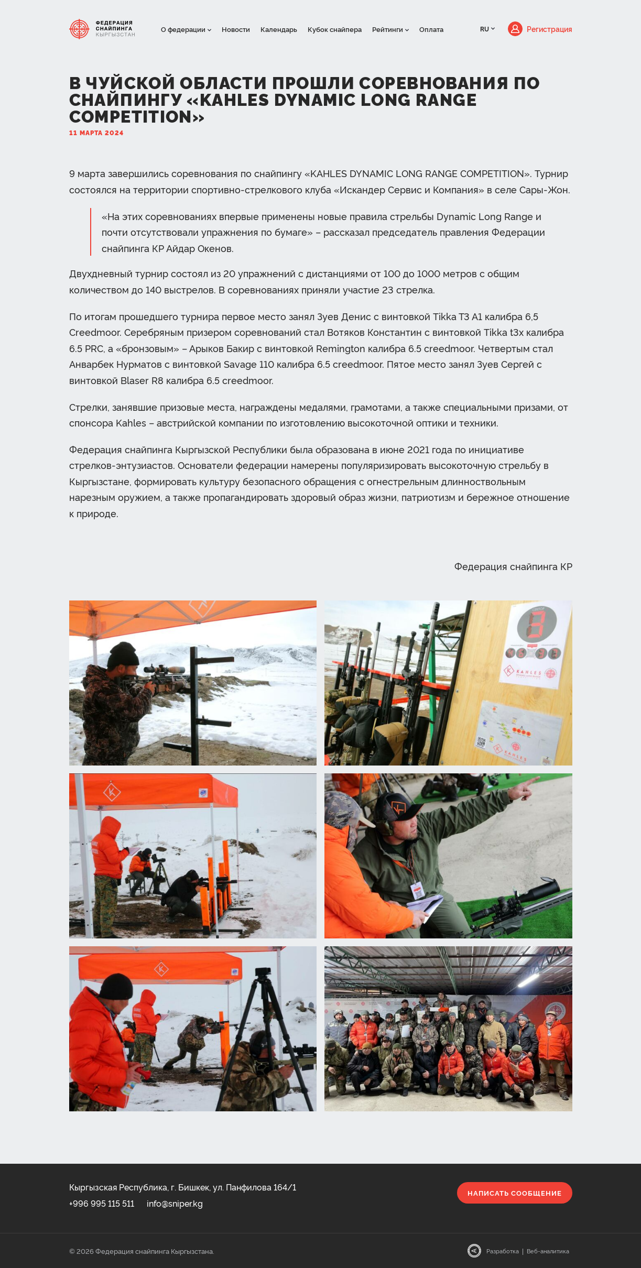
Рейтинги (387, 29)
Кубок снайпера (335, 29)
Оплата (431, 29)
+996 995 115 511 (101, 1203)
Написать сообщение (515, 1192)
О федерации (183, 29)
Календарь (278, 29)
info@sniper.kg (175, 1203)
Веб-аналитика (548, 1251)
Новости (236, 29)
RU (484, 28)
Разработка (502, 1251)
